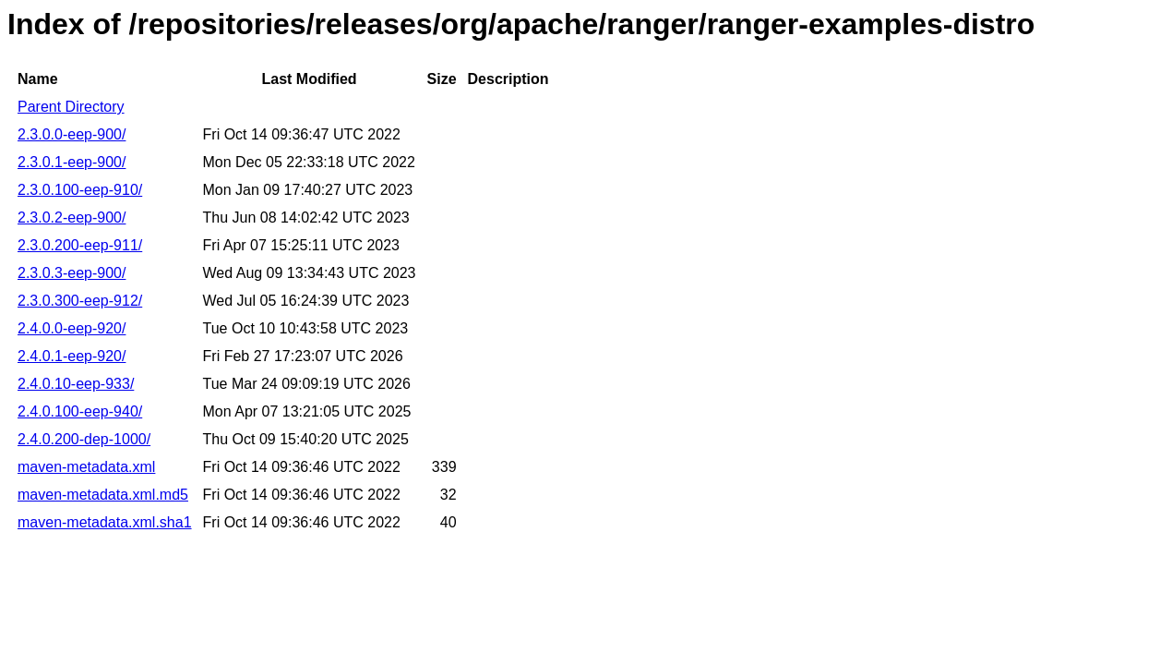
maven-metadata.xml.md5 (103, 494)
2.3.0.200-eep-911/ (80, 245)
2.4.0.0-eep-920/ (72, 328)
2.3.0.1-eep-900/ (72, 162)
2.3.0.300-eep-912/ (80, 300)
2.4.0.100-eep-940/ (80, 411)
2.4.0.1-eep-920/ (72, 356)
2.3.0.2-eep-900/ (72, 217)
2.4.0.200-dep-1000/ (84, 439)
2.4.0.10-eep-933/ (76, 384)
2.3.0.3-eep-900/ (72, 273)
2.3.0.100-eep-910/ (80, 190)
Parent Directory (71, 107)
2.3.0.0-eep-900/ (72, 134)
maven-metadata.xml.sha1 (105, 522)
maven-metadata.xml (86, 467)
